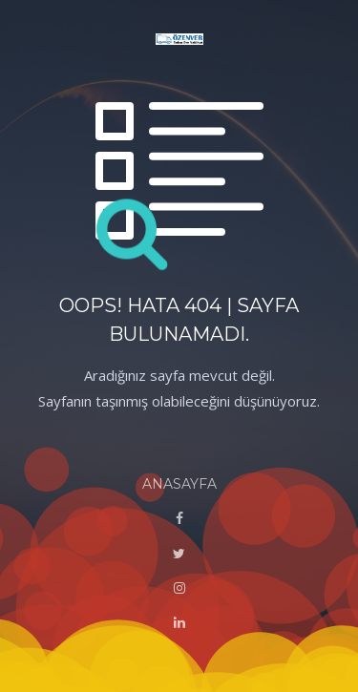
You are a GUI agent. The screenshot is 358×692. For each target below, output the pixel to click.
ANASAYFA (179, 484)
